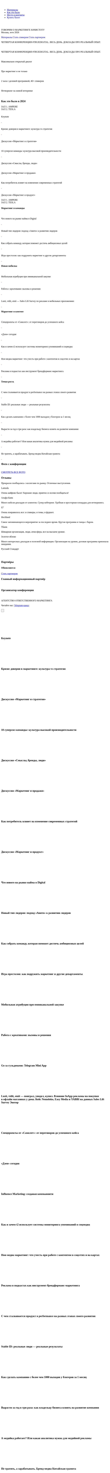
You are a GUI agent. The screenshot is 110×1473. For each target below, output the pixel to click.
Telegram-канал (21, 605)
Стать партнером (9, 573)
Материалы (12, 10)
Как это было (13, 12)
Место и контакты (15, 15)
